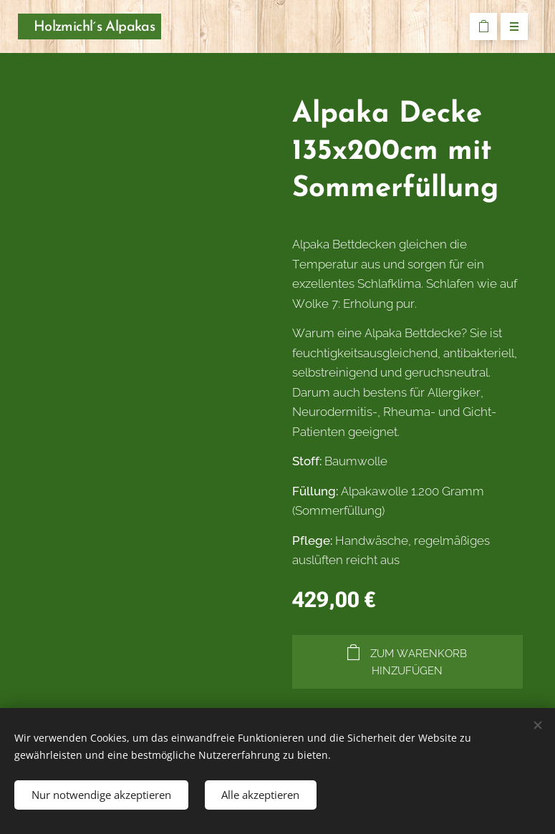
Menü (509, 27)
